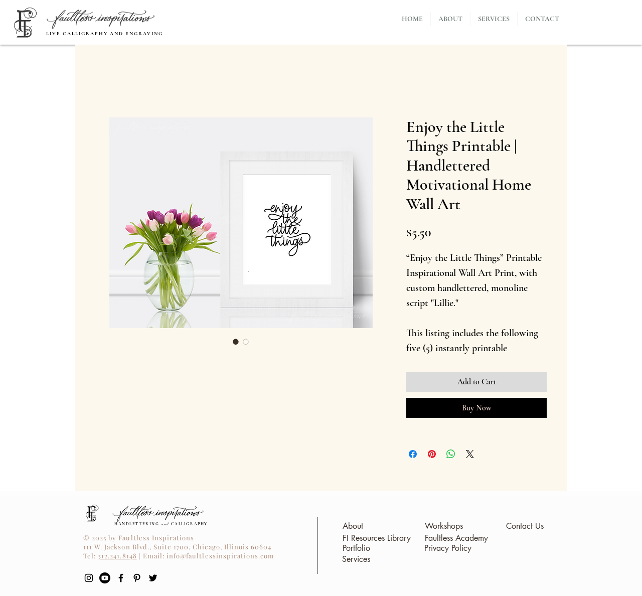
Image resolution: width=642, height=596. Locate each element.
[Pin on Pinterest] (432, 454)
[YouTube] (104, 577)
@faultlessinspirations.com (227, 555)
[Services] (356, 559)
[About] (352, 526)
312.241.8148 (117, 555)
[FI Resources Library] (376, 538)
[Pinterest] (136, 577)
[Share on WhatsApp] (451, 454)
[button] (493, 19)
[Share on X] (470, 454)
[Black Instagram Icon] (88, 577)
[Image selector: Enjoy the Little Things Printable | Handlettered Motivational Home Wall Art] (236, 342)
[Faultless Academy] (456, 538)
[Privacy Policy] (447, 548)
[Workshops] (443, 526)
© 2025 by (100, 537)
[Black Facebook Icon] (120, 577)
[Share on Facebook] (413, 454)
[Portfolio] (356, 548)
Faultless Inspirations (156, 537)
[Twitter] (152, 577)
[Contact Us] (525, 526)
